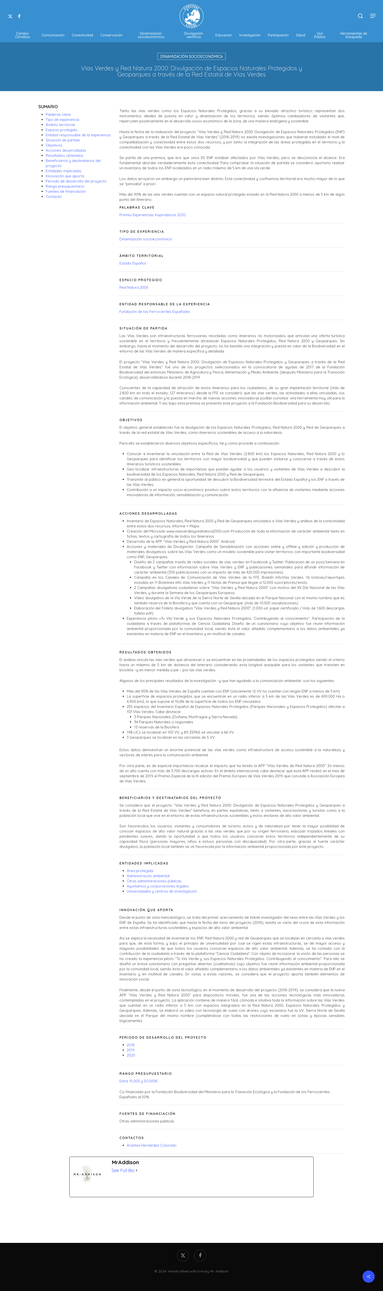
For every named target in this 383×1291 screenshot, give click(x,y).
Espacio (61, 130)
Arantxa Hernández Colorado (152, 1145)
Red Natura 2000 (133, 287)
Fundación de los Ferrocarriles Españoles (154, 311)
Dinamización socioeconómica (145, 239)
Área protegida (140, 870)
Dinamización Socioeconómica (191, 56)
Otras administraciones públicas (154, 881)
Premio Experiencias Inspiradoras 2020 (152, 215)
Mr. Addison (219, 1271)
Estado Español (132, 263)
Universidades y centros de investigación (162, 891)
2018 (131, 1045)
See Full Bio (123, 1170)
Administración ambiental (148, 876)
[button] (373, 16)
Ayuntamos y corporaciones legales (158, 886)
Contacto (54, 196)
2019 (131, 1050)
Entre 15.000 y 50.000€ (138, 1081)
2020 (131, 1055)
